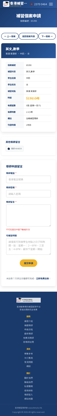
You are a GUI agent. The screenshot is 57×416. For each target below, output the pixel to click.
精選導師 (28, 325)
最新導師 (28, 333)
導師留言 (11, 201)
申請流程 (28, 329)
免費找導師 (28, 337)
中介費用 (28, 357)
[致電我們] (38, 4)
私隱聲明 (28, 386)
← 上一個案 (10, 36)
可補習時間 (11, 235)
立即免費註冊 (42, 278)
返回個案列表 (28, 36)
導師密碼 (11, 187)
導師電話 (11, 173)
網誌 (28, 366)
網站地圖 (28, 398)
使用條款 (28, 390)
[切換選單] (51, 4)
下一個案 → (47, 36)
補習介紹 (28, 321)
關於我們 (28, 377)
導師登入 (28, 394)
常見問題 (28, 361)
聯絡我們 (28, 382)
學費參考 (28, 353)
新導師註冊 (28, 341)
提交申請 (28, 263)
